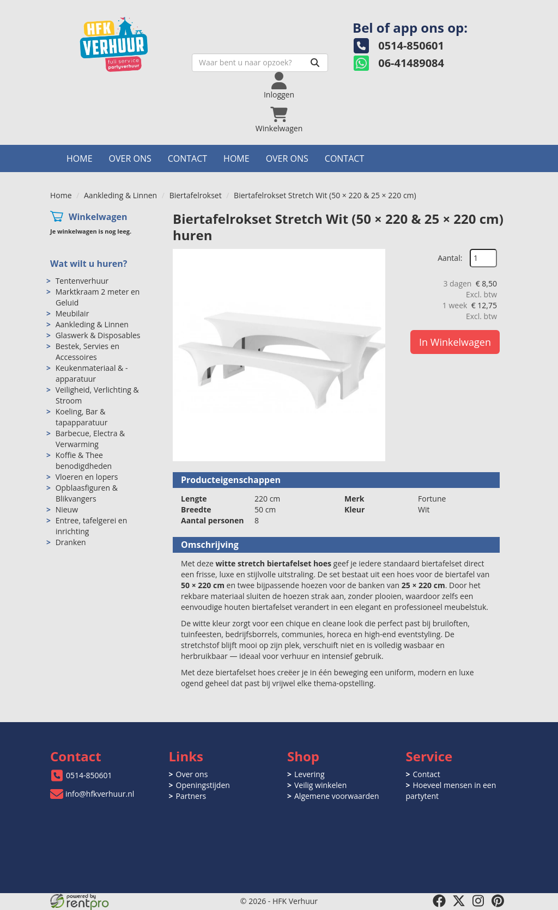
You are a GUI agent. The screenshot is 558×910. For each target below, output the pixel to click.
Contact (187, 158)
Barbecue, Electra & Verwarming (90, 438)
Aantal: (450, 258)
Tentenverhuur (82, 281)
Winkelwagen (98, 217)
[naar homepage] (126, 41)
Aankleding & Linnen (120, 195)
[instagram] (478, 900)
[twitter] (459, 900)
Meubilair (72, 313)
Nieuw (67, 509)
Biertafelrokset (195, 195)
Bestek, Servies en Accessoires (87, 351)
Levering (309, 774)
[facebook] (439, 900)
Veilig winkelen (320, 785)
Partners (191, 796)
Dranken (71, 542)
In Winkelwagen (455, 342)
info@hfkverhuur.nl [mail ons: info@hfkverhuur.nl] (99, 794)
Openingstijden (203, 785)
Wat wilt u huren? (88, 264)
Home (79, 158)
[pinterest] (498, 900)
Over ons (130, 158)
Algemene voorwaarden (336, 796)
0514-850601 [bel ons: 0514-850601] (89, 775)
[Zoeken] (315, 62)
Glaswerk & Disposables (98, 335)
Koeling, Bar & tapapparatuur (82, 416)
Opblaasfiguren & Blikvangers (87, 493)
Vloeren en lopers (87, 477)
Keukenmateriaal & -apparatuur (92, 373)
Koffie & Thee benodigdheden (84, 460)
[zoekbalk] (260, 62)
